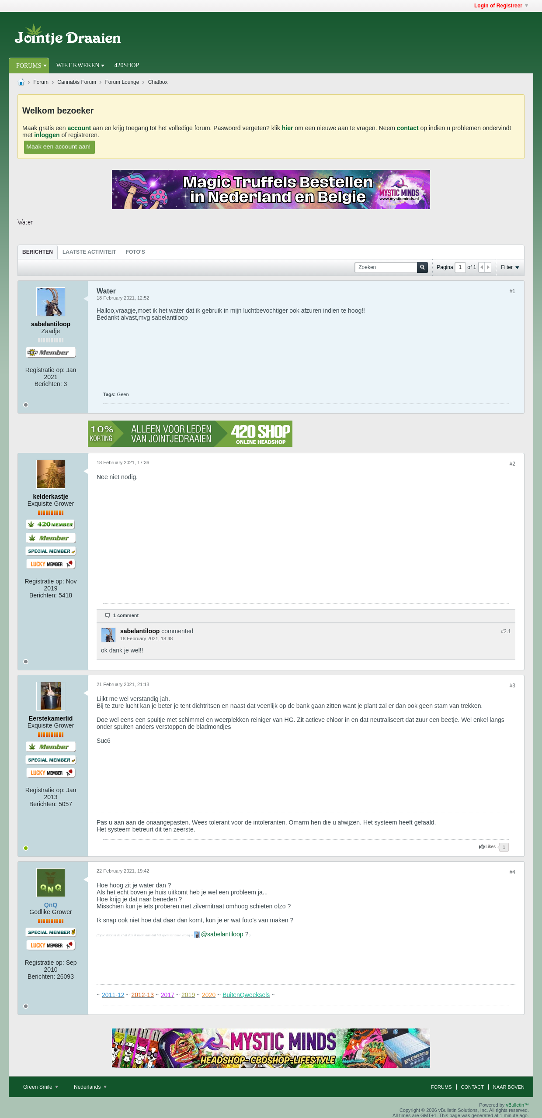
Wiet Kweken (78, 65)
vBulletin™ (517, 1105)
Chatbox (158, 82)
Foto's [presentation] (135, 252)
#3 (512, 686)
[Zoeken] (391, 267)
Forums (29, 65)
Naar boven (509, 1087)
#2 (512, 464)
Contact (472, 1087)
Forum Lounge (122, 82)
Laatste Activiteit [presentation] (89, 252)
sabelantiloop (225, 934)
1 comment (126, 615)
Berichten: (48, 383)
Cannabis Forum (76, 82)
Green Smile (40, 1087)
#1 (512, 291)
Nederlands (90, 1087)
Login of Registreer (501, 6)
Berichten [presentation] (37, 252)
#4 (512, 872)
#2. (506, 631)
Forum (41, 82)
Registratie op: (45, 369)
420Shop (126, 65)
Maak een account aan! (58, 146)
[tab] (37, 252)
